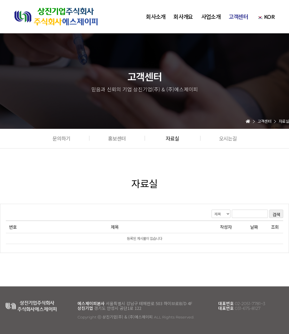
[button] (61, 138)
